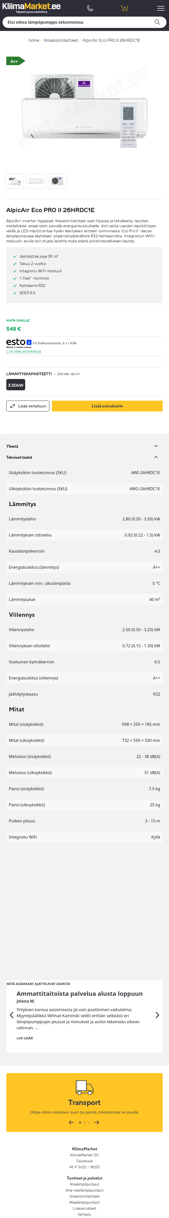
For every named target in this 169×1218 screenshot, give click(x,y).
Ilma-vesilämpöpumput (84, 1063)
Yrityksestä (84, 1127)
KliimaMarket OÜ (84, 1028)
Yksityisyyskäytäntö (84, 1139)
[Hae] (84, 22)
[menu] (161, 8)
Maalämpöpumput (84, 1075)
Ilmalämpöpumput (84, 1057)
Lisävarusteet (84, 1081)
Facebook (85, 1034)
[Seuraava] (157, 888)
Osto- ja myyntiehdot (84, 1133)
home (34, 40)
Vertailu (84, 1087)
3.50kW (15, 385)
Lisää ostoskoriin (107, 405)
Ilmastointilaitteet (61, 40)
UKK (84, 1104)
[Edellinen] (12, 888)
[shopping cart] (124, 8)
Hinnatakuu (85, 1110)
